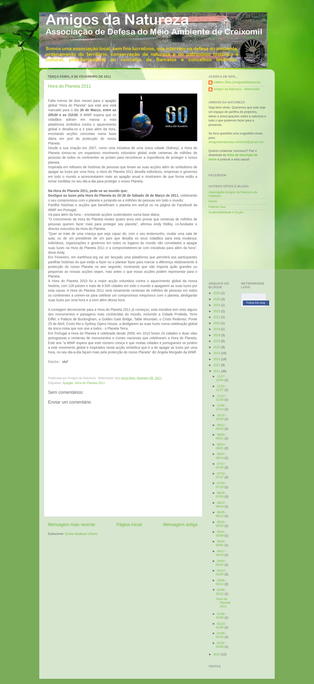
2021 (217, 317)
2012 (217, 365)
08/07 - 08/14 (221, 455)
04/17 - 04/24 (221, 553)
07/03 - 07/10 (221, 485)
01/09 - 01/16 (221, 635)
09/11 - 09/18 (221, 427)
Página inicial (129, 524)
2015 (217, 347)
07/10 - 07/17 (221, 475)
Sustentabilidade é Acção (226, 212)
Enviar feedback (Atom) (81, 534)
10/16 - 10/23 (221, 417)
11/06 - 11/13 (221, 407)
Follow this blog (256, 302)
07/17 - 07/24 (221, 465)
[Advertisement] (233, 246)
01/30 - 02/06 (221, 615)
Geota (213, 201)
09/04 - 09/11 (221, 436)
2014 (217, 353)
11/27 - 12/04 (221, 378)
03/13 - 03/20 (221, 572)
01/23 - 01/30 (221, 625)
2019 (217, 329)
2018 (217, 335)
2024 (217, 305)
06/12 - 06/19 (221, 504)
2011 (217, 371)
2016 (217, 341)
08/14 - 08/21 (221, 446)
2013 (217, 359)
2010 (217, 654)
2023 (217, 311)
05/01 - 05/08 (221, 533)
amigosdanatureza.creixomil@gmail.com (236, 142)
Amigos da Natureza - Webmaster (236, 89)
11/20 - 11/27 (221, 388)
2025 (217, 299)
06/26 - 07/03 (221, 494)
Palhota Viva (217, 207)
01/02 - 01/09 (221, 644)
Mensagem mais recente (71, 524)
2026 (217, 293)
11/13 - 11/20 (221, 397)
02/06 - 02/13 (221, 591)
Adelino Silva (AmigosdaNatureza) (237, 82)
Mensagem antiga (180, 524)
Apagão (68, 383)
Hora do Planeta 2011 (69, 86)
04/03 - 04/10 (221, 562)
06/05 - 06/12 (221, 514)
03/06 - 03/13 (221, 582)
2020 (217, 323)
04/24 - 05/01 (221, 543)
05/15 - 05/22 (221, 524)
